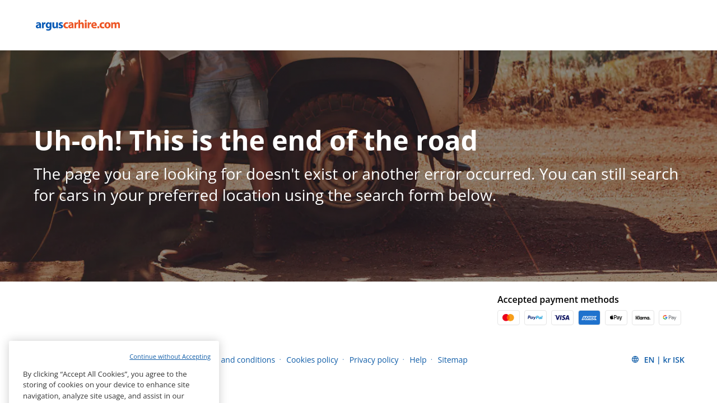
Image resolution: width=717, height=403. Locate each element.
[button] (658, 359)
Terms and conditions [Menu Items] (235, 359)
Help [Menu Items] (417, 359)
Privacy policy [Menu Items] (374, 359)
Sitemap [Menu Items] (453, 359)
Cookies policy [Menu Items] (312, 359)
